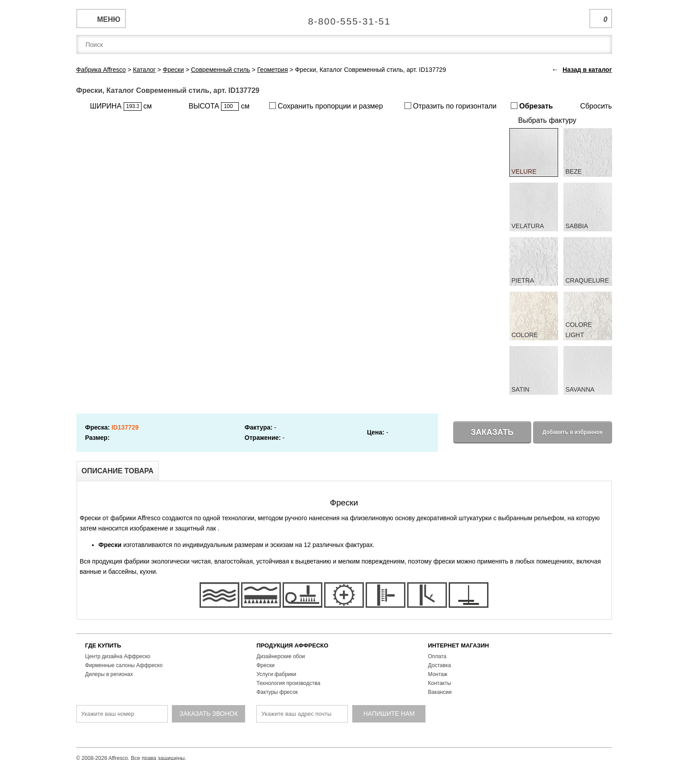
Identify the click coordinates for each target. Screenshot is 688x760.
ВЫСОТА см (219, 106)
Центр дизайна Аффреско (117, 656)
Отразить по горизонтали (450, 106)
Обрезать (532, 106)
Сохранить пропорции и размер (326, 106)
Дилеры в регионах (109, 674)
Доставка (439, 665)
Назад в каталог (587, 69)
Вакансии (440, 692)
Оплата (437, 656)
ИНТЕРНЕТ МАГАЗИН (458, 645)
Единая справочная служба (344, 17)
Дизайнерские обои (281, 656)
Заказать (492, 432)
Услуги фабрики (276, 674)
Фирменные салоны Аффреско (124, 665)
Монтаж (438, 674)
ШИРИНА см (121, 106)
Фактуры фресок (277, 692)
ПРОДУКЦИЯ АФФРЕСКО (293, 645)
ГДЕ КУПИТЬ (103, 645)
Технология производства (289, 683)
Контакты (439, 683)
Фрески (266, 665)
